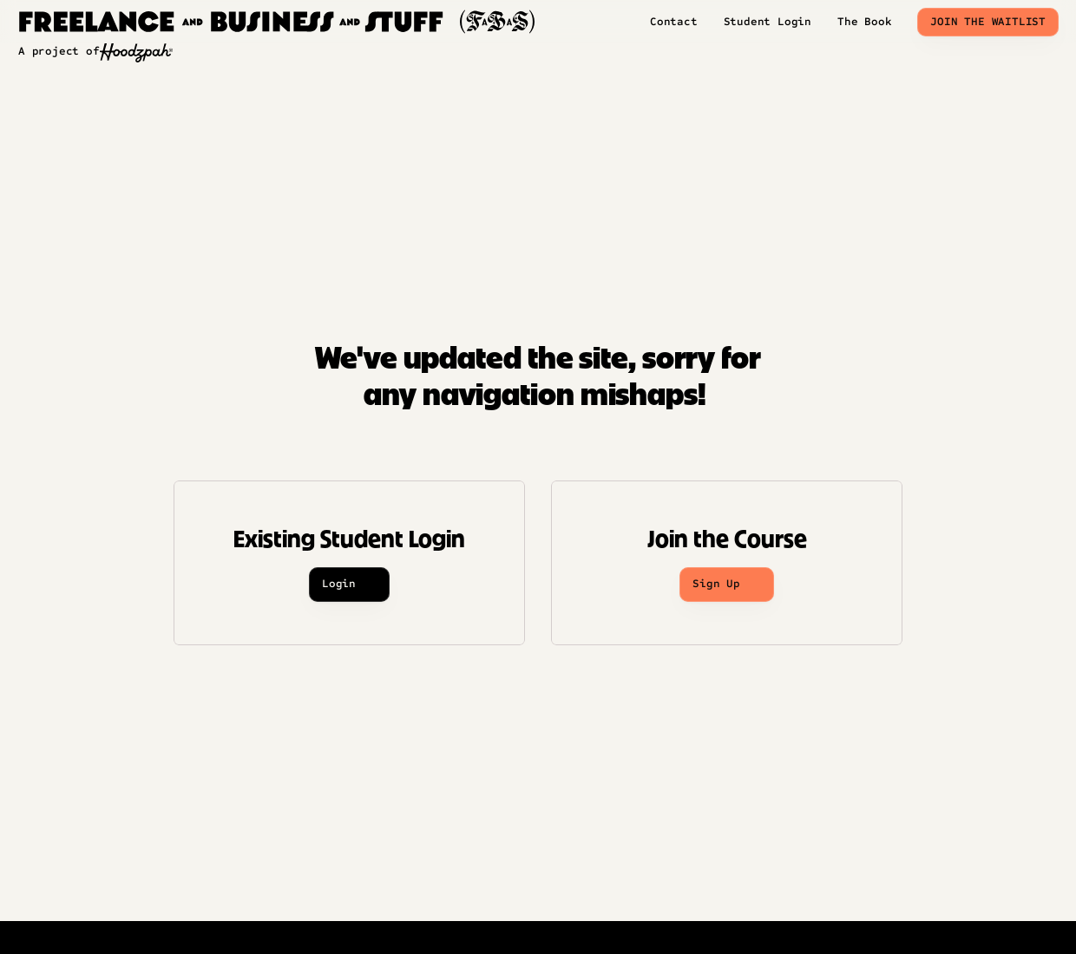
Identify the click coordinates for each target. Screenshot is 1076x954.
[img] (281, 22)
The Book (864, 22)
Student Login (767, 22)
